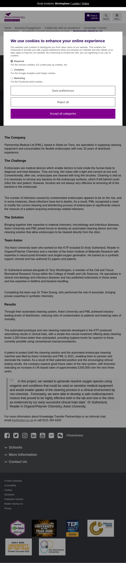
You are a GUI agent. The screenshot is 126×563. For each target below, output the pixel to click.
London (76, 3)
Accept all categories (63, 113)
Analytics (19, 69)
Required (19, 61)
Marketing (19, 78)
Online (85, 3)
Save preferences (63, 90)
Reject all (63, 102)
